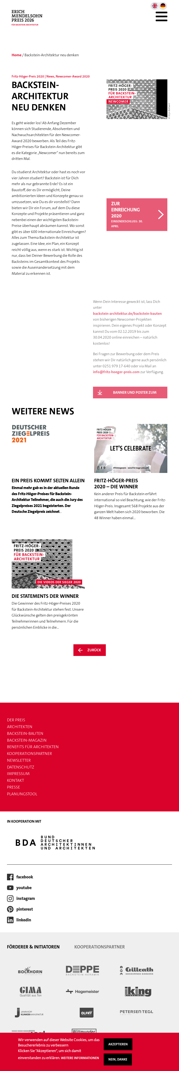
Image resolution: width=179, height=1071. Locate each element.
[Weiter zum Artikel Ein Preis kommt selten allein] (48, 469)
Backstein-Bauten (25, 733)
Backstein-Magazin (27, 740)
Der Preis (16, 720)
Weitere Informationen (80, 1060)
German (162, 5)
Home (16, 55)
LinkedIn (23, 920)
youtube (23, 888)
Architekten (19, 726)
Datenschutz (20, 767)
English (154, 5)
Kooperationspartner (29, 753)
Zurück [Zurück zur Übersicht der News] (94, 650)
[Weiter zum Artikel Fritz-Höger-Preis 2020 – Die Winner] (130, 472)
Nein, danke (117, 1061)
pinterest (24, 909)
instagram (25, 898)
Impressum (18, 773)
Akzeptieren (118, 1046)
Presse (13, 787)
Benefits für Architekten (33, 747)
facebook (24, 877)
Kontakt (15, 780)
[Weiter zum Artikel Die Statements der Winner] (48, 584)
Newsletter (19, 760)
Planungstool (22, 794)
